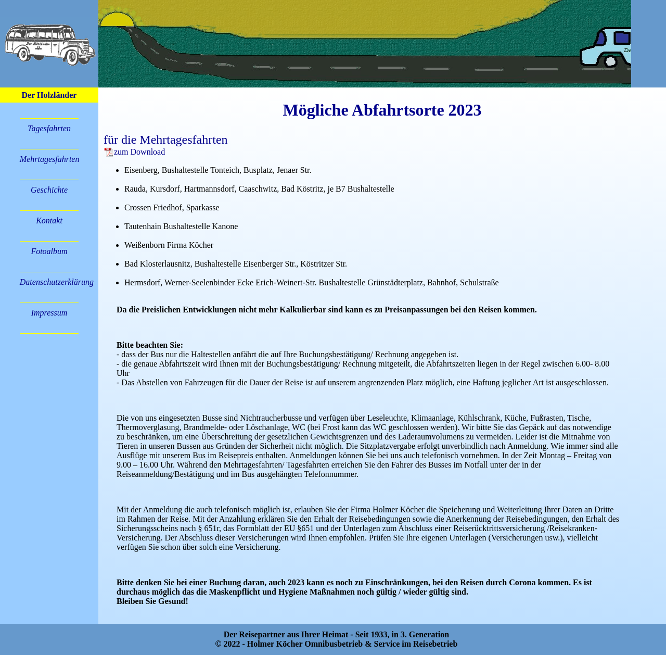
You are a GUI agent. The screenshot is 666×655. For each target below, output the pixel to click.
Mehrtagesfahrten (50, 159)
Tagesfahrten (49, 128)
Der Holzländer (49, 95)
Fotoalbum (49, 251)
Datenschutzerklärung (57, 282)
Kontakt (49, 220)
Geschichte (49, 189)
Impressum (49, 312)
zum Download (134, 152)
